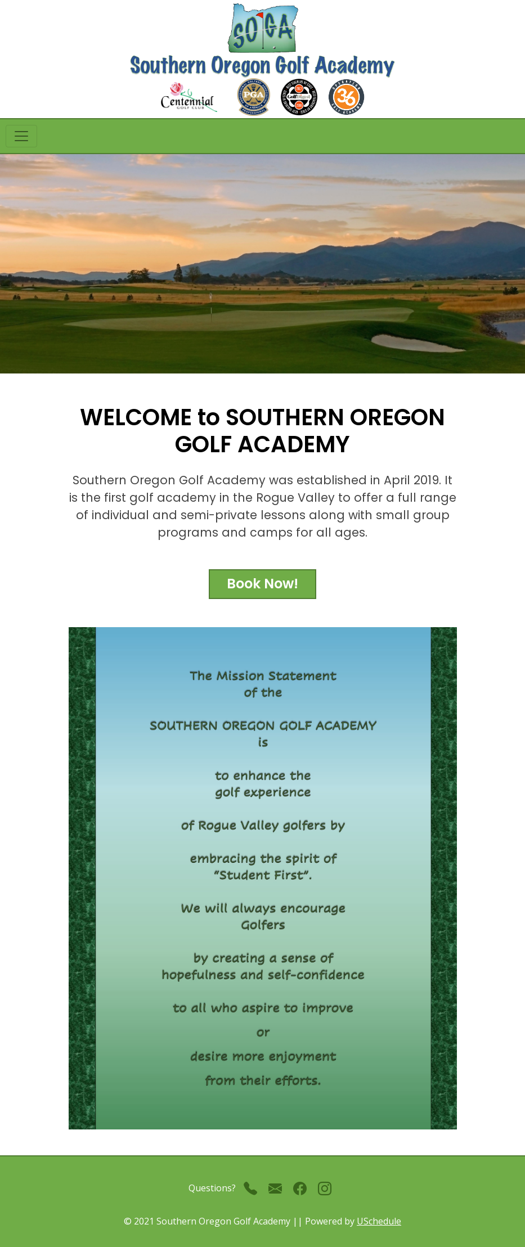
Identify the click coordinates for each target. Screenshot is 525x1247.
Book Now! (262, 583)
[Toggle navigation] (21, 136)
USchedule (379, 1221)
